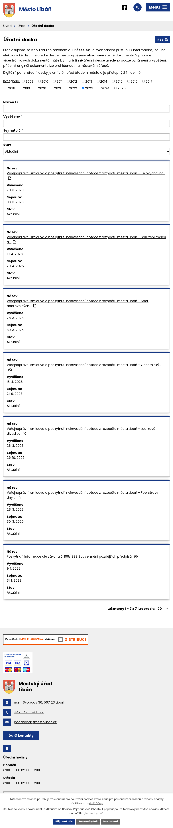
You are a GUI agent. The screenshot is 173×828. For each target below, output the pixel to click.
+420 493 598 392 (29, 712)
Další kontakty (21, 735)
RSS (162, 39)
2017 (149, 81)
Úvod (7, 25)
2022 (73, 88)
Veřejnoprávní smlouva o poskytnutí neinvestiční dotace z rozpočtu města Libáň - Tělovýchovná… (86, 175)
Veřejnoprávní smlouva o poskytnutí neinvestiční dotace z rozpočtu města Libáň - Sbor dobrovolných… (77, 303)
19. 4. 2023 (15, 254)
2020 (42, 88)
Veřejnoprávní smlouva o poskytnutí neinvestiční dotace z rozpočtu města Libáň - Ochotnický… (84, 367)
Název (9, 102)
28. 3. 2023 (15, 190)
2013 (88, 81)
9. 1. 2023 (14, 568)
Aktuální (13, 214)
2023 (89, 88)
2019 (26, 88)
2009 (29, 81)
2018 (11, 88)
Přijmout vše (64, 821)
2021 (57, 88)
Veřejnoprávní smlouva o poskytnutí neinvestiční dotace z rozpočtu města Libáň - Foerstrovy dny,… (82, 495)
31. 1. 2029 (14, 580)
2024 (105, 88)
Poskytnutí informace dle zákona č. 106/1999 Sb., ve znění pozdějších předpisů (72, 556)
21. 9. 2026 (15, 393)
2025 (121, 88)
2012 (73, 81)
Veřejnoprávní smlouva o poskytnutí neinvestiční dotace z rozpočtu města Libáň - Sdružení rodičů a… (86, 239)
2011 (59, 81)
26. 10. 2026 (16, 457)
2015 (119, 81)
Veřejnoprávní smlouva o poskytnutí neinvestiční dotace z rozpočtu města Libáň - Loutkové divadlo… (81, 431)
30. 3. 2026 (15, 202)
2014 (103, 81)
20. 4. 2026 (15, 266)
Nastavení (110, 821)
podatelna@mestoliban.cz (35, 722)
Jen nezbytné (87, 821)
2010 (44, 81)
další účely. (96, 803)
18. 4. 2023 (15, 381)
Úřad (21, 25)
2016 (134, 81)
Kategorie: (11, 81)
